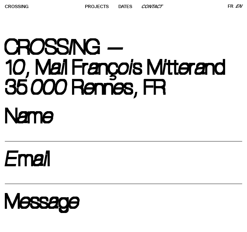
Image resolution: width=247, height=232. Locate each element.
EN (239, 6)
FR (230, 6)
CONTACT (152, 6)
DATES (125, 6)
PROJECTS (97, 6)
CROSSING (17, 6)
